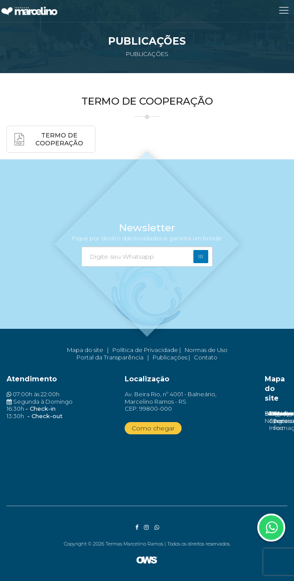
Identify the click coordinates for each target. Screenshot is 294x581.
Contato (205, 357)
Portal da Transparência (110, 357)
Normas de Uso (206, 349)
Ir (200, 256)
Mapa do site (85, 349)
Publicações (170, 357)
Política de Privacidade (145, 349)
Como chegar (153, 428)
